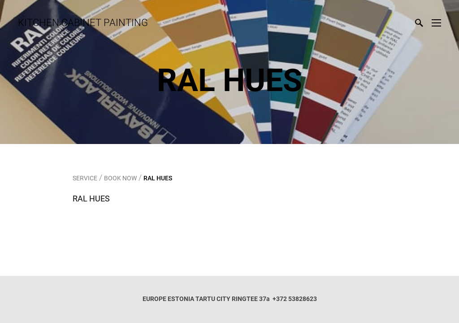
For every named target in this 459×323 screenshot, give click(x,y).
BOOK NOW (120, 178)
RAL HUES (157, 178)
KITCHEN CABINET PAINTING (83, 22)
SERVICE (85, 178)
